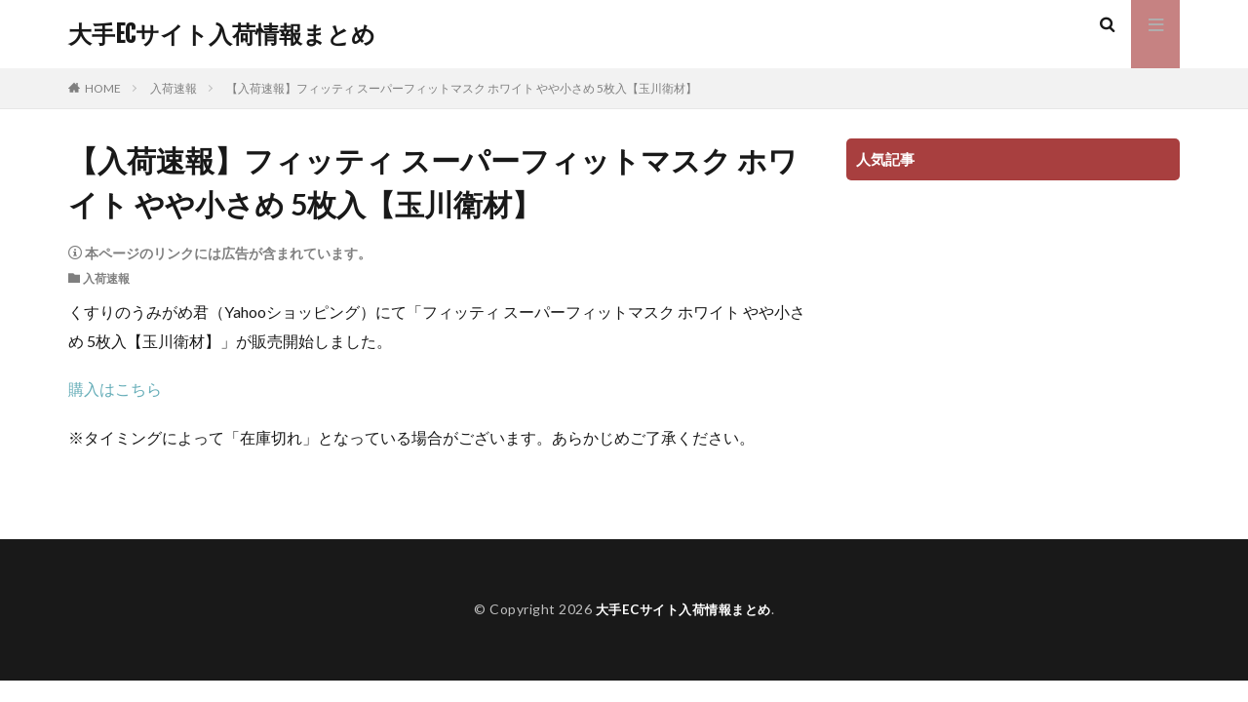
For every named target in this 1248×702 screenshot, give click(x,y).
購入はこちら (115, 388)
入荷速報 (173, 88)
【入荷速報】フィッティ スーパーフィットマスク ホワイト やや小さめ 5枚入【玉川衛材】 (461, 88)
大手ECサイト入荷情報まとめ (221, 34)
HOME (103, 88)
